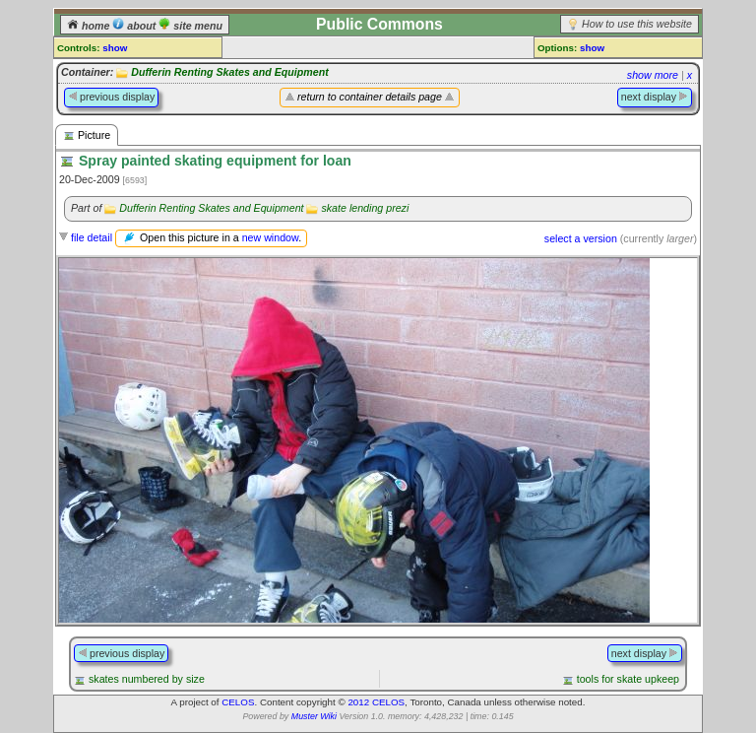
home (89, 26)
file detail (91, 237)
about (135, 26)
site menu (190, 26)
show (114, 47)
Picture (86, 135)
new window (270, 237)
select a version (580, 238)
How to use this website (637, 24)
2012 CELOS (376, 702)
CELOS (237, 702)
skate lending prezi (365, 208)
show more (652, 75)
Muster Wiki (314, 716)
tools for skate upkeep (628, 679)
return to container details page (369, 96)
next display (654, 96)
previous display (111, 96)
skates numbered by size (147, 679)
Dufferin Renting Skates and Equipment (230, 72)
